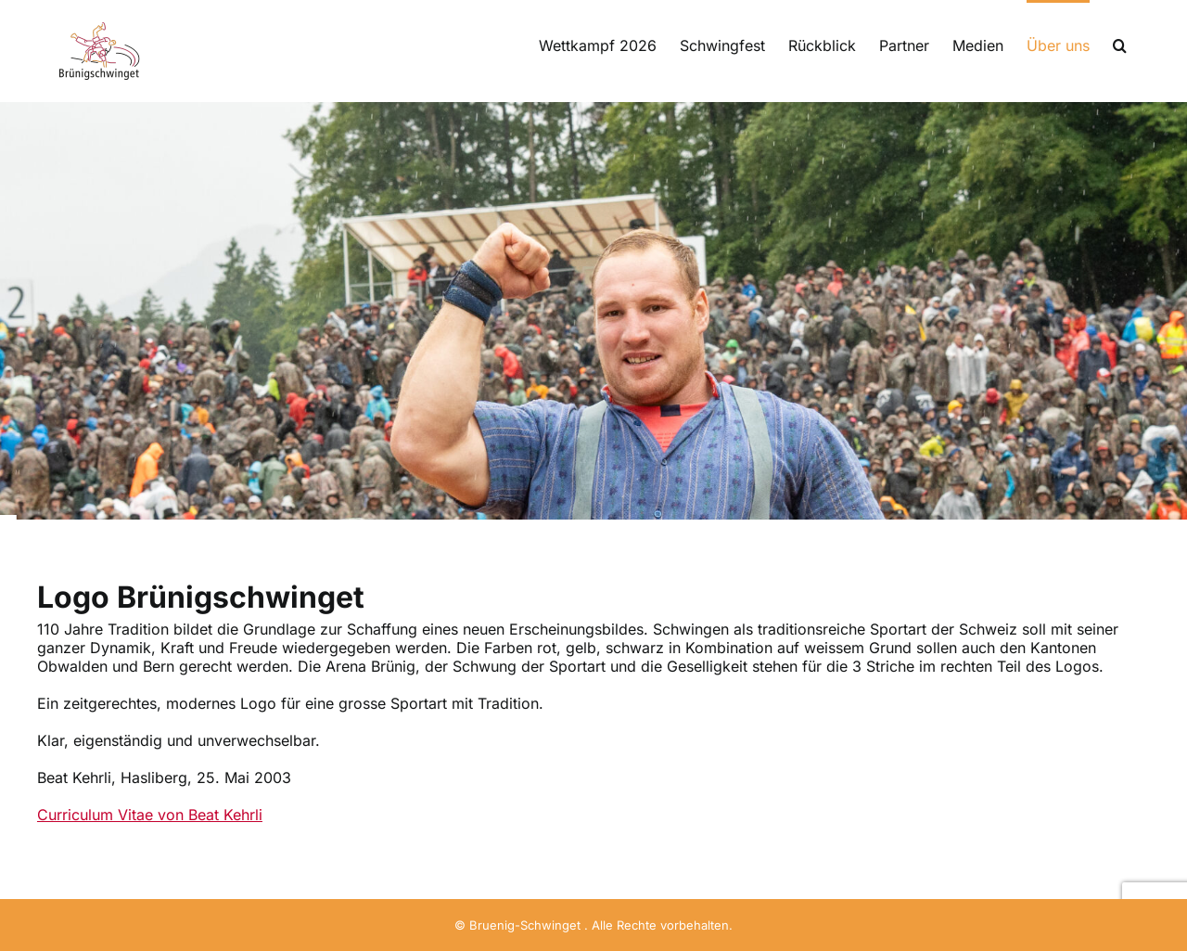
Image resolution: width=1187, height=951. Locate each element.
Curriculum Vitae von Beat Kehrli (149, 814)
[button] (1120, 43)
